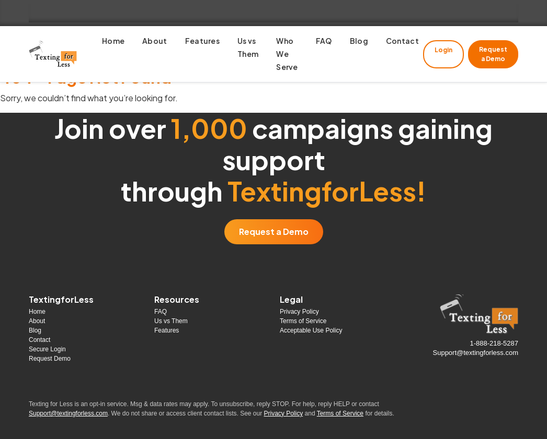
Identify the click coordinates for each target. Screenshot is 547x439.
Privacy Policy (299, 312)
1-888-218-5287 (494, 343)
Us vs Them (171, 321)
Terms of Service (303, 321)
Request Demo (50, 358)
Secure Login (47, 349)
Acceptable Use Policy (311, 330)
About (37, 321)
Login (443, 50)
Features (166, 330)
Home (37, 312)
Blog (35, 330)
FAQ (160, 312)
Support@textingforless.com (476, 353)
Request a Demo (493, 54)
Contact (39, 340)
